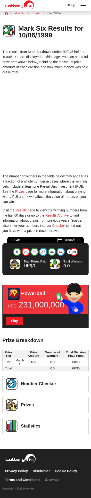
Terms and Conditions (23, 480)
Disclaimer (41, 471)
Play (14, 321)
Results (21, 210)
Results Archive (57, 215)
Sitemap (51, 480)
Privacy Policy (16, 471)
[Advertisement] (45, 124)
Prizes (20, 191)
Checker (58, 225)
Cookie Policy (66, 471)
